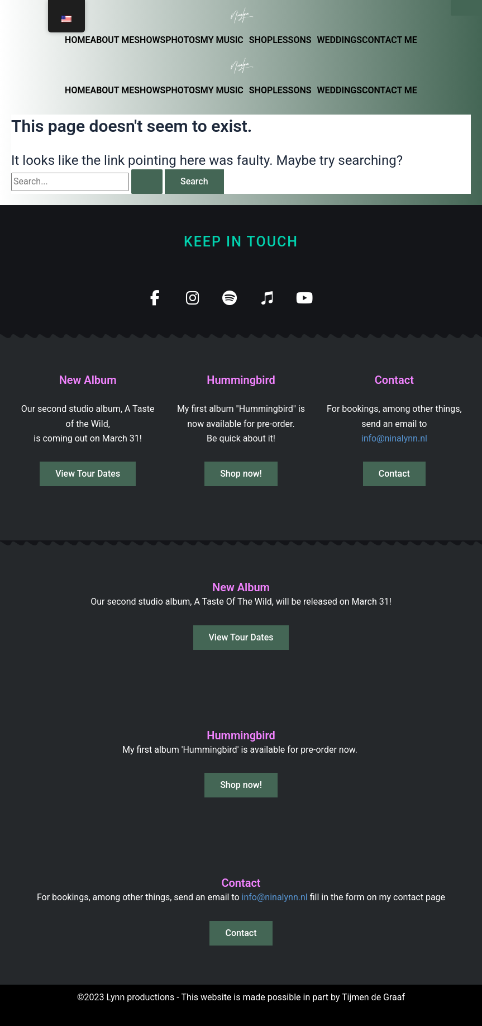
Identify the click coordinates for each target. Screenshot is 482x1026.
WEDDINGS (339, 40)
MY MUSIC (222, 40)
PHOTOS (183, 40)
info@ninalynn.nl (394, 438)
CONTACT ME (389, 40)
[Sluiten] (466, 8)
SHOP (261, 40)
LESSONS (292, 40)
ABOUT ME (112, 40)
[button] (225, 40)
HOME (77, 40)
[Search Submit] (147, 181)
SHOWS (149, 40)
